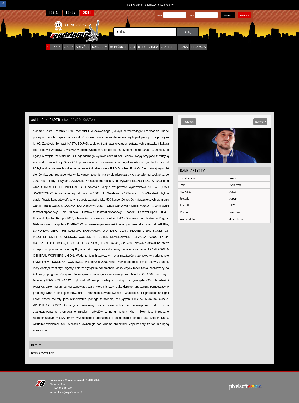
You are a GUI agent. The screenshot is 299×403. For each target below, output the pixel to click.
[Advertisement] (149, 81)
